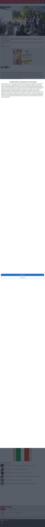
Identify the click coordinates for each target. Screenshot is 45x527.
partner (10, 83)
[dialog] (22, 263)
